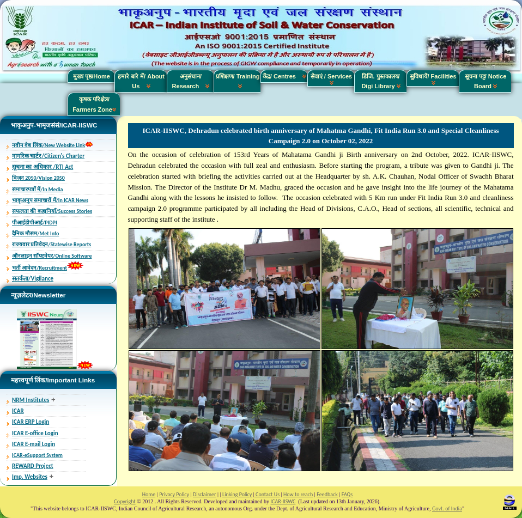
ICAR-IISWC (283, 501)
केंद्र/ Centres (284, 76)
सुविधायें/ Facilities (433, 79)
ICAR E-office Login (35, 433)
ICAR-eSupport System (37, 455)
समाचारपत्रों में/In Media (37, 189)
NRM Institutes (30, 400)
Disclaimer (204, 494)
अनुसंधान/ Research (191, 81)
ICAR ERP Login (30, 421)
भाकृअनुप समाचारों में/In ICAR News (50, 200)
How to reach (298, 494)
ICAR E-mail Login (33, 444)
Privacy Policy (174, 494)
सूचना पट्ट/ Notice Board (486, 81)
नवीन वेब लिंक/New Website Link (48, 145)
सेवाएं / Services (331, 79)
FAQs (347, 494)
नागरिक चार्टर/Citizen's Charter (48, 156)
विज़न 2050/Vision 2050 (38, 177)
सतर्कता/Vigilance (32, 278)
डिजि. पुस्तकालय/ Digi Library (380, 81)
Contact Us (267, 494)
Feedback (327, 494)
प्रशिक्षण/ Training (238, 81)
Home (148, 494)
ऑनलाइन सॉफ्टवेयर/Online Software (52, 255)
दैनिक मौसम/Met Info (35, 233)
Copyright (124, 501)
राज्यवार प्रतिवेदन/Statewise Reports (51, 244)
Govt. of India (447, 508)
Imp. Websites (29, 476)
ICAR (18, 411)
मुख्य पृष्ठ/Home (91, 76)
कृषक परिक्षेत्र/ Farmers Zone (94, 104)
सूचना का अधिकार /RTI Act (42, 166)
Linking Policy (237, 494)
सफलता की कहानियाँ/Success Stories (52, 211)
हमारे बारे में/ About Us (141, 81)
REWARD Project (32, 466)
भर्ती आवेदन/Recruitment (39, 267)
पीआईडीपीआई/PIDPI (34, 222)
